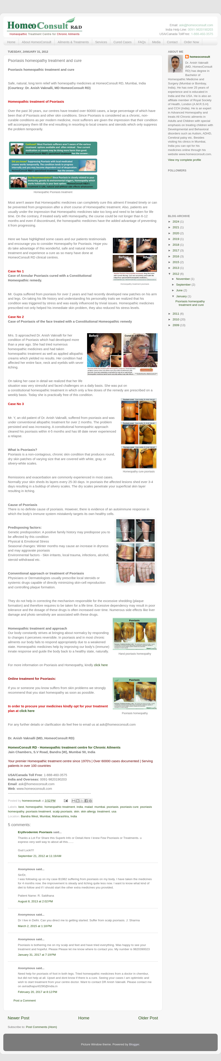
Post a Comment (24, 1000)
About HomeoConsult (36, 42)
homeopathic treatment (59, 806)
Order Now (191, 42)
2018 (176, 244)
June (179, 290)
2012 (176, 273)
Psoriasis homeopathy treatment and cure (190, 303)
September (184, 284)
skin (76, 811)
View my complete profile (184, 160)
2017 (176, 250)
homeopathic (34, 806)
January (182, 296)
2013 (176, 267)
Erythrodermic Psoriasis (35, 832)
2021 (176, 227)
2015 (176, 262)
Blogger (134, 1044)
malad (89, 806)
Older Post (148, 1018)
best (21, 806)
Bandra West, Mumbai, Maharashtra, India (49, 816)
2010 (176, 319)
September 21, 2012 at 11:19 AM (39, 856)
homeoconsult (200, 56)
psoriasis (112, 806)
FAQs (142, 42)
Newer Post (18, 1018)
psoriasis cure (129, 806)
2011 (176, 313)
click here (101, 665)
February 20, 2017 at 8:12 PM (37, 992)
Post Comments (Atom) (41, 1027)
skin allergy (88, 811)
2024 (176, 221)
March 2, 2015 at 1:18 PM (35, 926)
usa (114, 811)
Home (11, 42)
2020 (176, 233)
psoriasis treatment (38, 811)
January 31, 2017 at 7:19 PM (37, 954)
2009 (176, 325)
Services (101, 42)
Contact (172, 42)
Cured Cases (122, 42)
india (80, 806)
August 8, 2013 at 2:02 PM (35, 901)
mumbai (99, 806)
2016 (176, 256)
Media (156, 42)
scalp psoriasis (62, 811)
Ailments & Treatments (73, 42)
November (183, 279)
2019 (176, 239)
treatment (103, 811)
